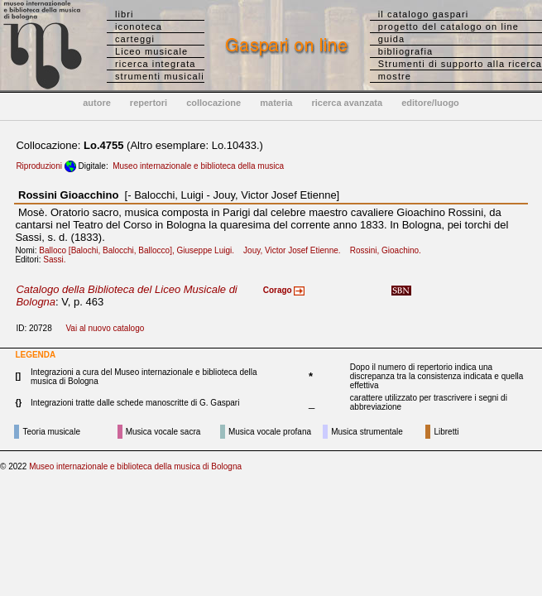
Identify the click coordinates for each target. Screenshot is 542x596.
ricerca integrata (155, 64)
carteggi (135, 39)
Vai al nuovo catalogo (104, 328)
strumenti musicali (159, 76)
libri (124, 14)
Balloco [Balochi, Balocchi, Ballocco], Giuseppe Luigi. (140, 250)
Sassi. (58, 259)
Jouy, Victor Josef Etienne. (295, 250)
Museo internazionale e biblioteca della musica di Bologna (135, 466)
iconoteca (138, 26)
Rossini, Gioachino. (389, 250)
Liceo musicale (151, 51)
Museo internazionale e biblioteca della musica (198, 166)
